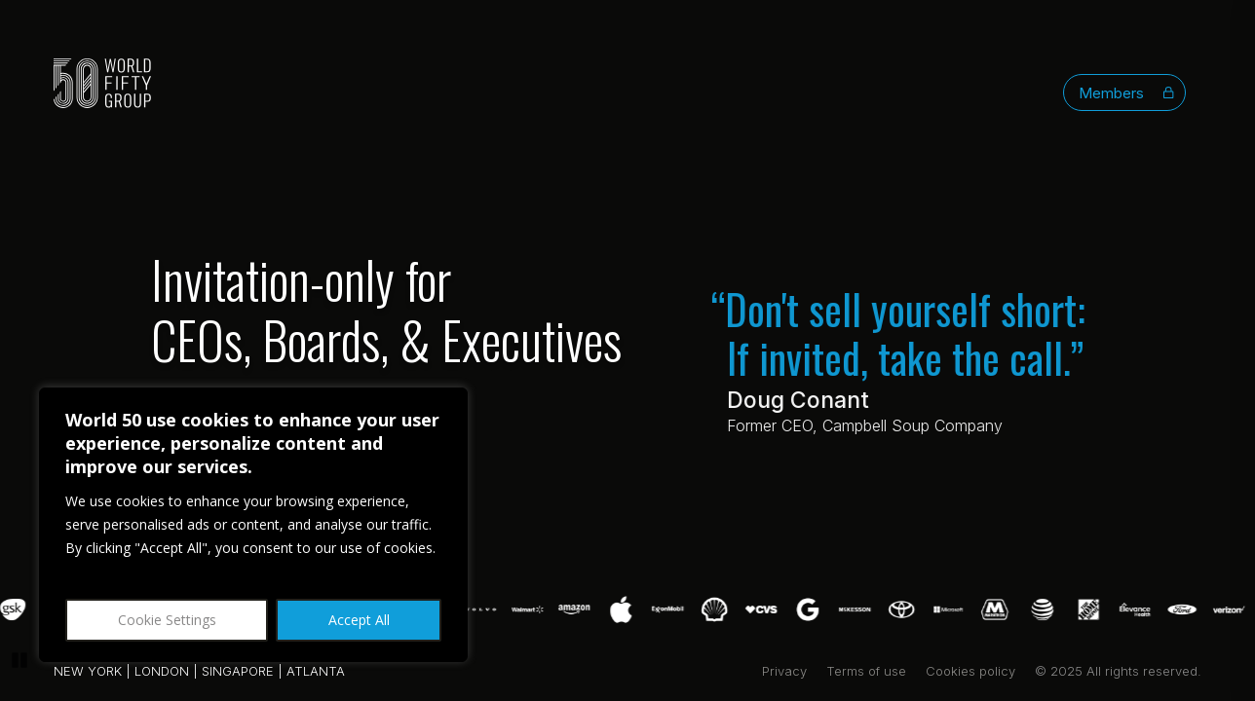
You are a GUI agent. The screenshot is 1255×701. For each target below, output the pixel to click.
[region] (253, 524)
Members (1126, 93)
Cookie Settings (167, 619)
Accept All (359, 619)
